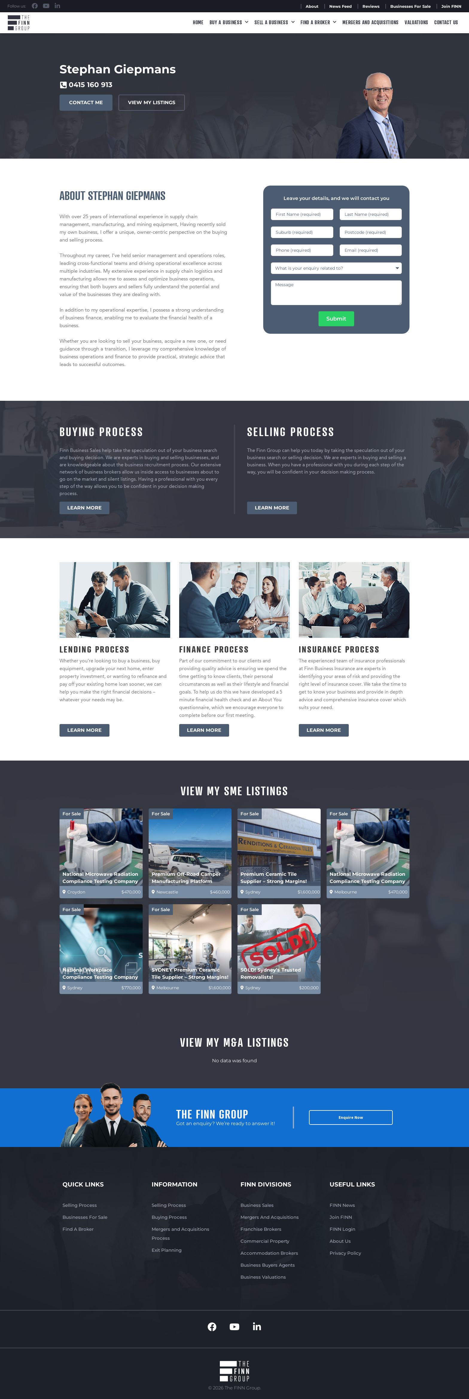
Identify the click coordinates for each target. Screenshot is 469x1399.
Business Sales (257, 1205)
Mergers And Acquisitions (269, 1217)
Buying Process (169, 1217)
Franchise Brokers (260, 1229)
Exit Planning (167, 1250)
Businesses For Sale (410, 6)
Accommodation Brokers (269, 1253)
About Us (340, 1241)
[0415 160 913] (63, 85)
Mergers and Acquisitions (370, 22)
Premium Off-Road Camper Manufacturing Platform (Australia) (186, 881)
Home (198, 22)
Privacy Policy (345, 1253)
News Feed (340, 6)
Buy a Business (229, 22)
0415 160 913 (90, 85)
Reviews (371, 6)
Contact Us (446, 22)
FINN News (342, 1205)
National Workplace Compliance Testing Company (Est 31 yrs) (100, 977)
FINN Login (342, 1229)
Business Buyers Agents (267, 1265)
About (312, 6)
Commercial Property (264, 1241)
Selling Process (80, 1205)
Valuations (416, 22)
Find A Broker (318, 22)
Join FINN (451, 6)
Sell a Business (275, 22)
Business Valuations (263, 1277)
